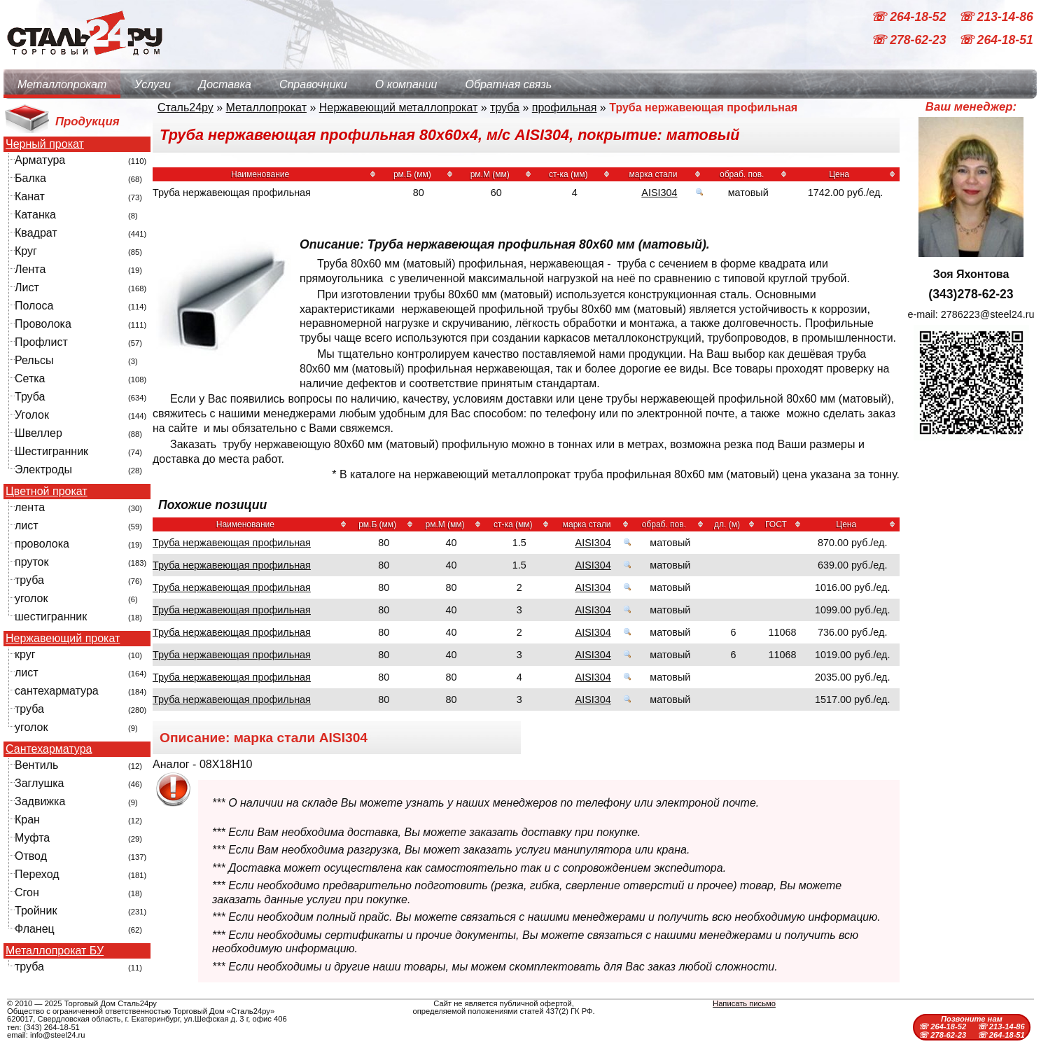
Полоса (34, 306)
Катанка (35, 215)
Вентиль (36, 765)
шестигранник (51, 616)
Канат (30, 196)
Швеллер (38, 433)
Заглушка (39, 783)
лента (30, 507)
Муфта (32, 838)
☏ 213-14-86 (995, 17)
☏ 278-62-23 (910, 41)
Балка (30, 178)
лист (27, 525)
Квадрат (36, 233)
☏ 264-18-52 (910, 17)
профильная (564, 107)
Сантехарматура (49, 749)
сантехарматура (57, 691)
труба (29, 580)
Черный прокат (45, 144)
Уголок (32, 415)
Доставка (225, 84)
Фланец (35, 929)
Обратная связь (508, 84)
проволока (42, 544)
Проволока (43, 324)
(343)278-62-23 (970, 294)
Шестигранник (51, 451)
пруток (31, 562)
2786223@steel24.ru (988, 314)
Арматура (40, 160)
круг (25, 654)
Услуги (152, 84)
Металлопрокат (62, 84)
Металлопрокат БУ (55, 950)
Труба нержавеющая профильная (232, 542)
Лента (30, 269)
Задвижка (40, 801)
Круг (26, 251)
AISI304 (659, 192)
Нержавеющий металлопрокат (398, 107)
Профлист (41, 342)
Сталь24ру (186, 107)
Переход (37, 874)
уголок (31, 598)
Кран (27, 820)
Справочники (313, 84)
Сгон (27, 892)
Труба (30, 397)
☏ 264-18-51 (995, 41)
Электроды (43, 469)
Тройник (36, 911)
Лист (27, 287)
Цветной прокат (47, 491)
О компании (406, 84)
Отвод (31, 856)
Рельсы (34, 360)
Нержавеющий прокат (63, 638)
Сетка (30, 378)
